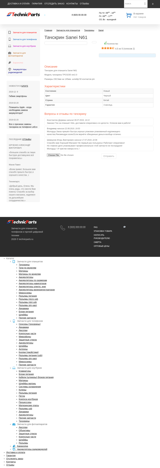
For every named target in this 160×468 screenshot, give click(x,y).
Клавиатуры (25, 371)
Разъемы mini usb (28, 302)
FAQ (96, 227)
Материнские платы (29, 405)
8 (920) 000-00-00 (76, 227)
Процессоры (25, 402)
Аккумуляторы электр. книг (32, 286)
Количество (112, 44)
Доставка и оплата (19, 4)
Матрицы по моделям (30, 274)
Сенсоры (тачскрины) (29, 324)
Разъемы (23, 443)
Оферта (97, 242)
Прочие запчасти (27, 318)
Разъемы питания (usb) (30, 355)
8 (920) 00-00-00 (79, 15)
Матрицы (23, 271)
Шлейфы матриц (27, 383)
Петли (22, 396)
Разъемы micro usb (28, 299)
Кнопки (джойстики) (29, 352)
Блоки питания (26, 311)
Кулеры (22, 390)
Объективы (24, 430)
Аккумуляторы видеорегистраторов (37, 289)
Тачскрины (24, 264)
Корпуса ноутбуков (28, 399)
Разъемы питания (28, 296)
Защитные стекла (28, 339)
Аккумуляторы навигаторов (32, 283)
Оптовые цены (101, 246)
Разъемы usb (25, 408)
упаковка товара (103, 231)
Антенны (23, 349)
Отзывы (84, 4)
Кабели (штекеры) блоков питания (36, 377)
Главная (48, 30)
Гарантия (37, 4)
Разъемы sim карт (28, 305)
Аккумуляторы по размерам (33, 280)
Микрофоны (25, 336)
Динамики (24, 308)
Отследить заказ (54, 4)
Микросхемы (25, 293)
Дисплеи (23, 330)
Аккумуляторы (26, 277)
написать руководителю (102, 236)
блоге (24, 86)
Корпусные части (27, 333)
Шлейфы (23, 314)
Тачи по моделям (27, 268)
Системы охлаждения (30, 386)
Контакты (72, 4)
